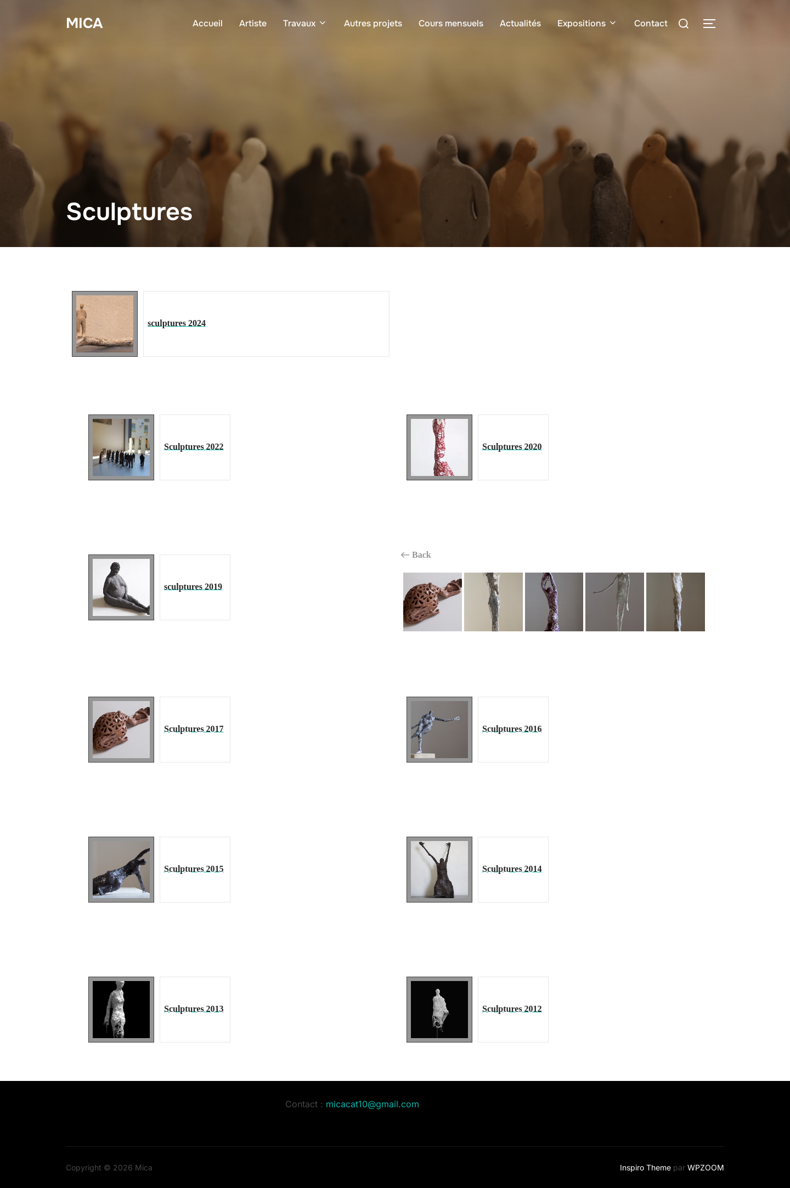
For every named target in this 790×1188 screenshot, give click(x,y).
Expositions (587, 22)
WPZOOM (705, 1167)
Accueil (208, 22)
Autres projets (373, 22)
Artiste (253, 22)
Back (416, 555)
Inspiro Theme (645, 1167)
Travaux (305, 22)
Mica (84, 22)
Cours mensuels (451, 22)
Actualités (520, 22)
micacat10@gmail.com (372, 1104)
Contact (651, 22)
